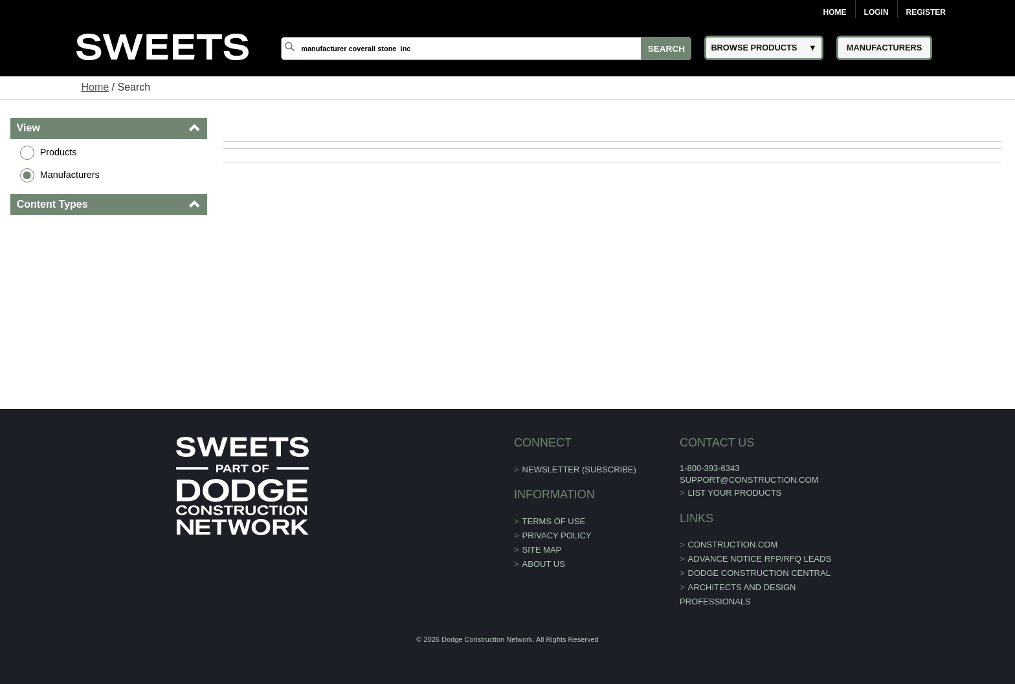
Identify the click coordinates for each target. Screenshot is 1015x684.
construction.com (733, 544)
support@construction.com (749, 480)
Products (58, 152)
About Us (543, 564)
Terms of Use (554, 521)
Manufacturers (70, 175)
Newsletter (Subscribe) (579, 469)
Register (926, 12)
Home (835, 12)
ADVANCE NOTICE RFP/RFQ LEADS (760, 559)
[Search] (486, 48)
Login (876, 12)
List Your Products (735, 493)
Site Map (542, 550)
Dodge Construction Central (759, 573)
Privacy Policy (557, 535)
